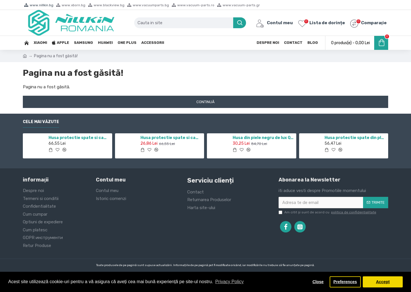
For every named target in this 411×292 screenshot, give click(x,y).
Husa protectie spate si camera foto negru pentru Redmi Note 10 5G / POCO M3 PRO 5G (171, 137)
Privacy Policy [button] (229, 281)
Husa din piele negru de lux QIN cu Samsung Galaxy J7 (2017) (263, 137)
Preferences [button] (345, 281)
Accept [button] (383, 281)
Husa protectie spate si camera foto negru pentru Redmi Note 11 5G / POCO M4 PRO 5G (79, 137)
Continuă (205, 102)
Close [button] (318, 281)
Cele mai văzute (41, 121)
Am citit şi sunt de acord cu (328, 212)
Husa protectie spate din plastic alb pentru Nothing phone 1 (355, 137)
